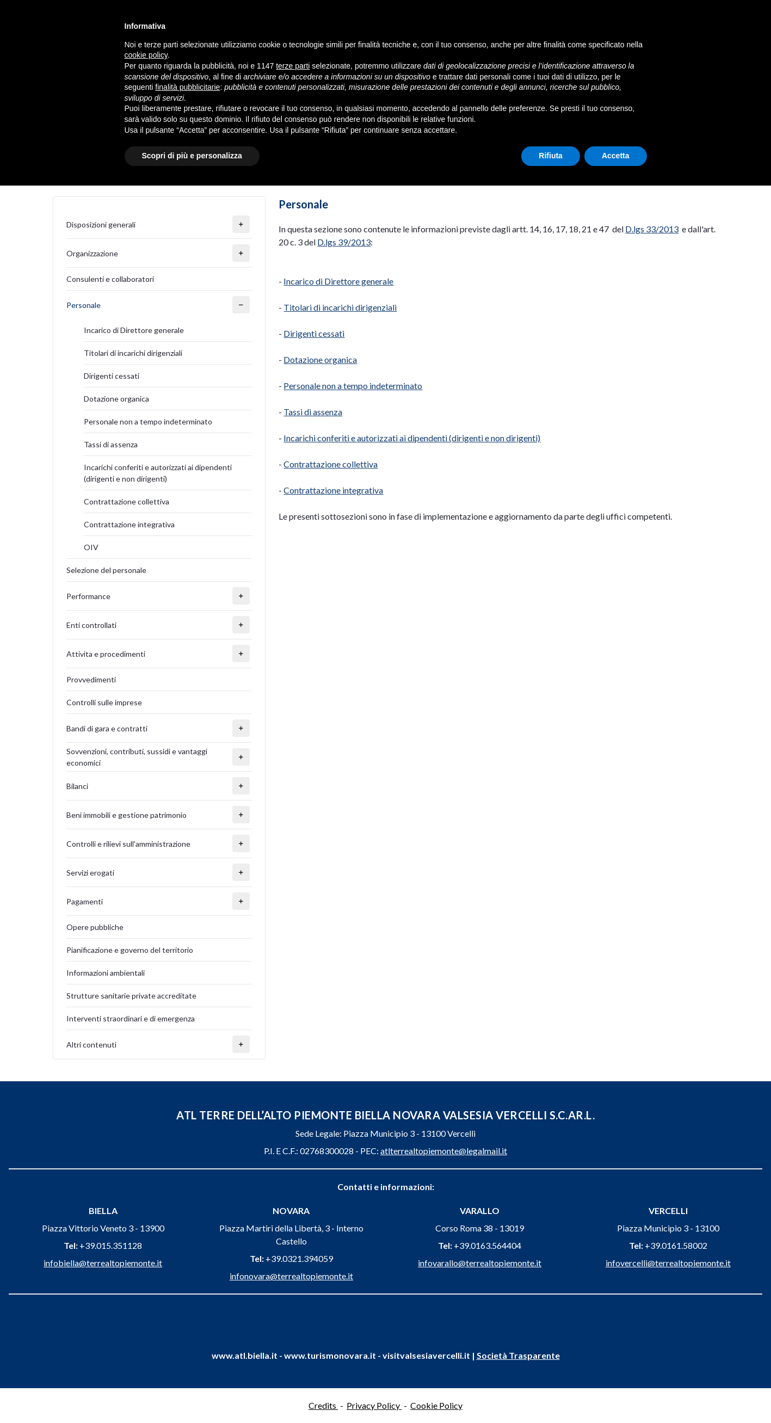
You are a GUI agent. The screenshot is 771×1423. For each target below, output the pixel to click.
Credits (323, 1405)
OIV (91, 547)
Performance (88, 596)
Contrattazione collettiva (126, 501)
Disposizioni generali (100, 224)
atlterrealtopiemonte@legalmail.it (443, 1150)
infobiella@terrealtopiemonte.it (103, 1263)
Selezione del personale (106, 570)
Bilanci (77, 786)
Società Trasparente (518, 1355)
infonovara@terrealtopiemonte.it (291, 1276)
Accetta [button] (616, 155)
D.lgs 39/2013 (344, 242)
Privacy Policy (374, 1405)
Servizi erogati (90, 872)
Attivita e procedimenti (105, 653)
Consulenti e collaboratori (110, 279)
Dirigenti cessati (111, 375)
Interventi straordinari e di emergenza (130, 1018)
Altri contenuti (91, 1044)
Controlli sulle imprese (104, 702)
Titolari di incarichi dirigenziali (133, 353)
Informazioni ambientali (105, 972)
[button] (241, 224)
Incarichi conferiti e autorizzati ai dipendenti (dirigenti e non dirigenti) (158, 473)
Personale (83, 305)
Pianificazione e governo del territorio (129, 949)
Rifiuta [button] (551, 155)
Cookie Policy (436, 1405)
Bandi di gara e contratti (106, 728)
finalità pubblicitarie (187, 87)
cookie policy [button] (146, 55)
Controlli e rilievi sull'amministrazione (128, 843)
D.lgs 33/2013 (652, 229)
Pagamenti (84, 901)
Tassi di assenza (111, 444)
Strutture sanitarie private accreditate (131, 995)
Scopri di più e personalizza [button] (192, 155)
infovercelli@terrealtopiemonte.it (668, 1263)
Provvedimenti (91, 679)
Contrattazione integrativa (129, 524)
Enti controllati (91, 625)
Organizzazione (92, 253)
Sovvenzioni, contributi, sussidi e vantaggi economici (136, 757)
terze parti (293, 65)
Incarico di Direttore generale (134, 330)
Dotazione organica (116, 398)
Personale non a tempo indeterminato (148, 421)
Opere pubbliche (95, 927)
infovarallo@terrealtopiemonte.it (479, 1263)
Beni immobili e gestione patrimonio (126, 815)
